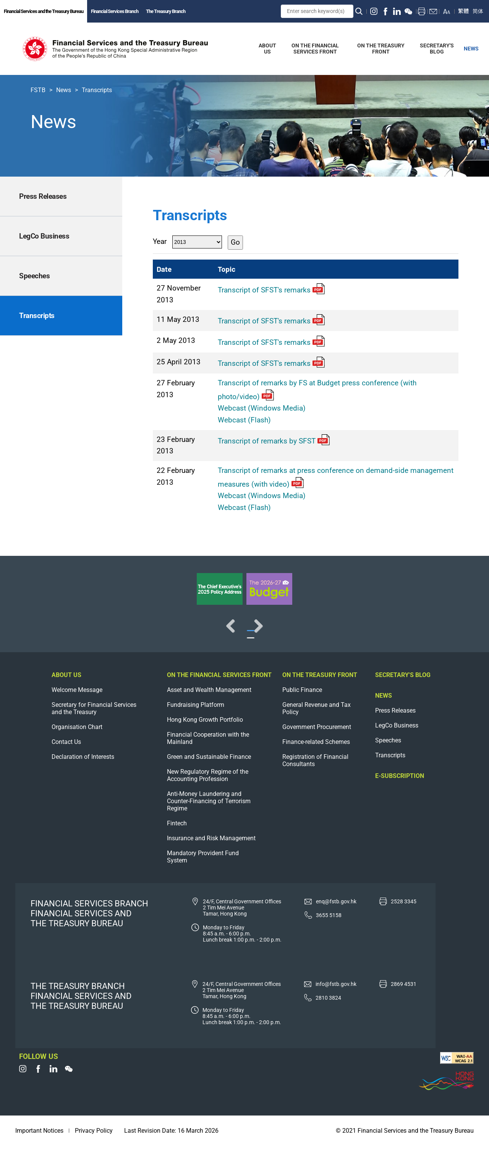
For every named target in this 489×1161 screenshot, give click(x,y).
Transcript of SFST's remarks (271, 290)
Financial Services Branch (114, 11)
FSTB (38, 90)
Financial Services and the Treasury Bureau (43, 11)
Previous (30, 633)
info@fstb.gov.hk (336, 999)
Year (160, 241)
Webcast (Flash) (244, 420)
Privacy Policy (94, 1146)
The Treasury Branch (165, 11)
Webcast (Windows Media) (262, 408)
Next (458, 633)
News (63, 90)
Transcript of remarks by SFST (274, 441)
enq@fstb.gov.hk (336, 917)
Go (235, 242)
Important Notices (39, 1146)
